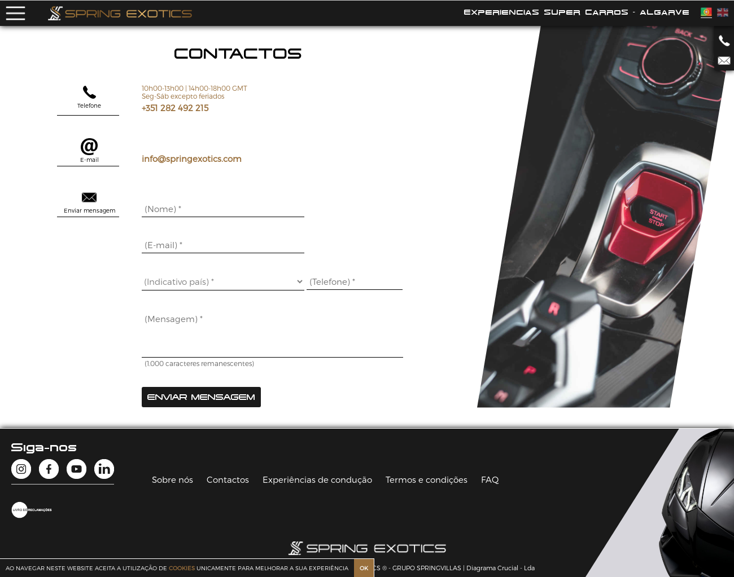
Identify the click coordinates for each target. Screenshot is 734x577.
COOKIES (182, 568)
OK (364, 568)
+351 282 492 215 (175, 108)
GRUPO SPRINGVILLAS (426, 567)
